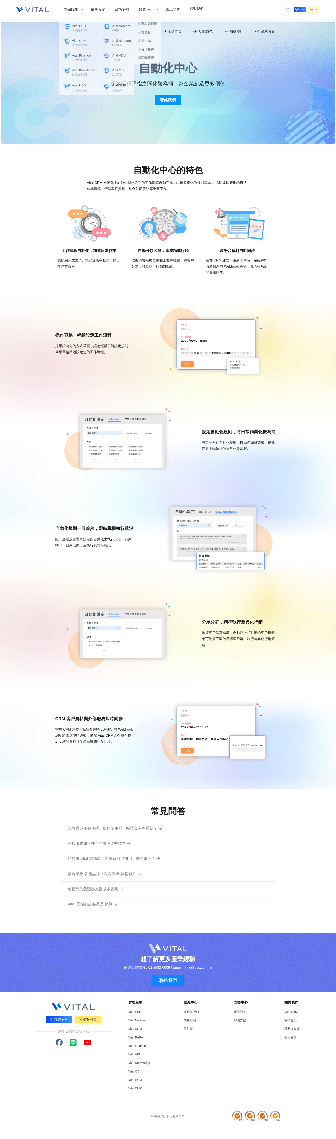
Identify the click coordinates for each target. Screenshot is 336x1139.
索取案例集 (88, 1019)
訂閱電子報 (58, 1019)
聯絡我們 (168, 100)
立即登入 (285, 9)
